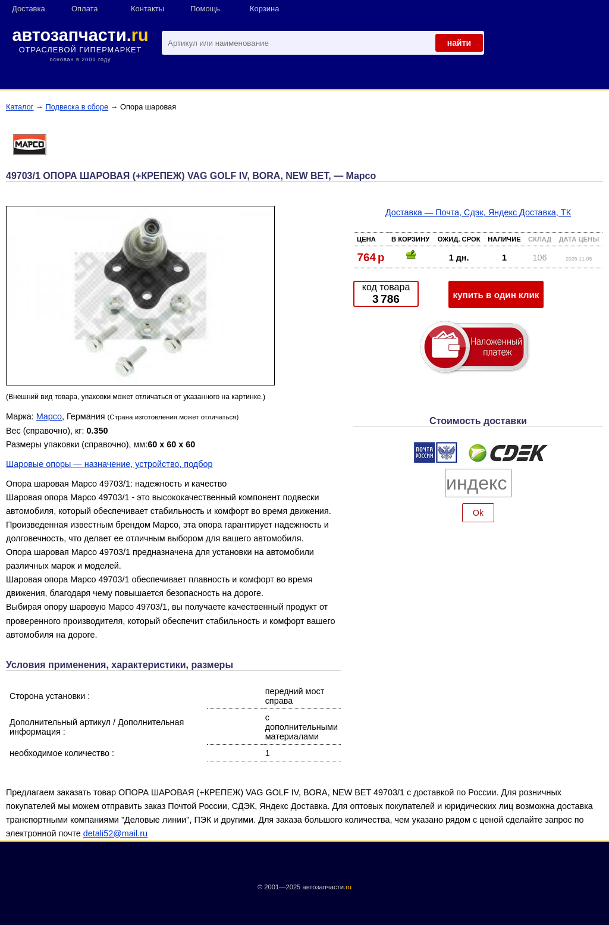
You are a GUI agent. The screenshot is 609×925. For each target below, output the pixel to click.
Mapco (49, 416)
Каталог (20, 106)
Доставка (28, 8)
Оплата (84, 8)
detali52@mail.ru (115, 833)
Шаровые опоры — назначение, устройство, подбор (109, 464)
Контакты (147, 8)
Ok (478, 513)
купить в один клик (496, 295)
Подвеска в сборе (76, 106)
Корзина (264, 8)
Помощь (205, 8)
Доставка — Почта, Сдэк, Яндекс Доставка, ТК (478, 212)
